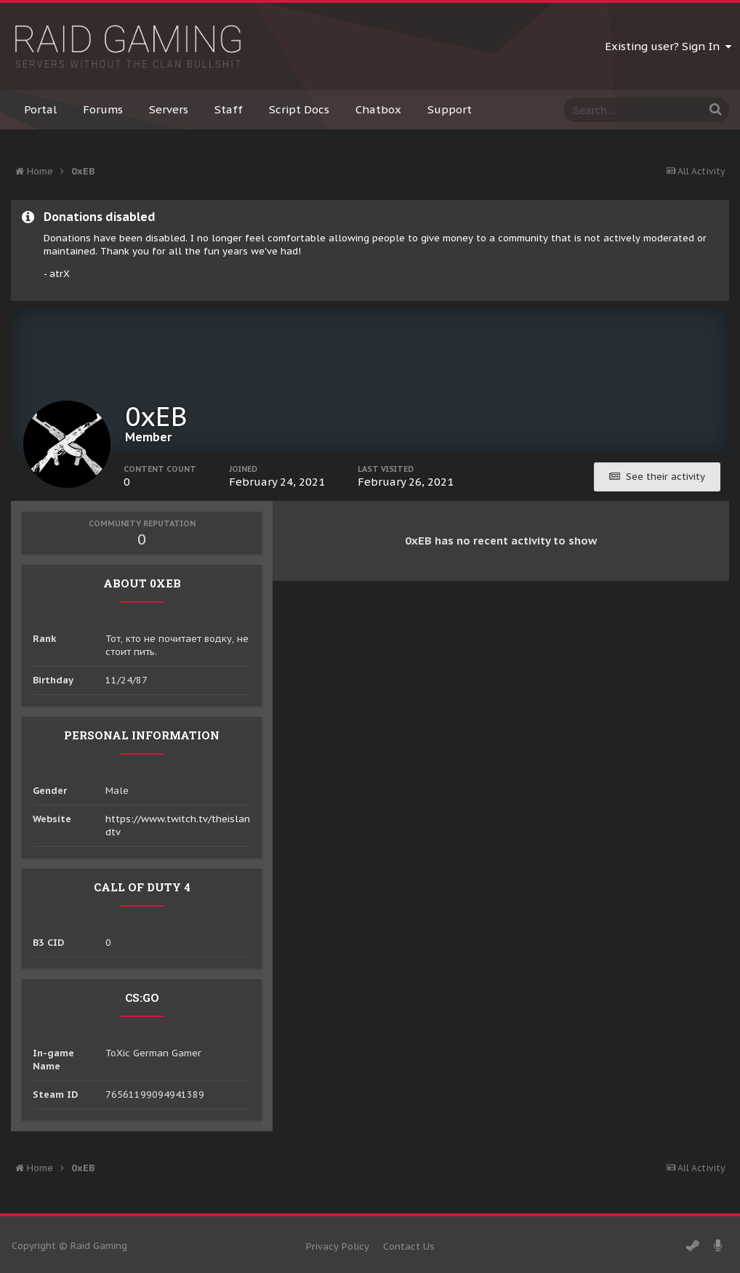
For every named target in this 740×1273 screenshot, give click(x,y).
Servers (168, 109)
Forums (103, 109)
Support (449, 109)
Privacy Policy (337, 1246)
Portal (40, 109)
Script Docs (299, 109)
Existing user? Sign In (668, 46)
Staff (228, 109)
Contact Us (409, 1246)
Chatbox (378, 109)
